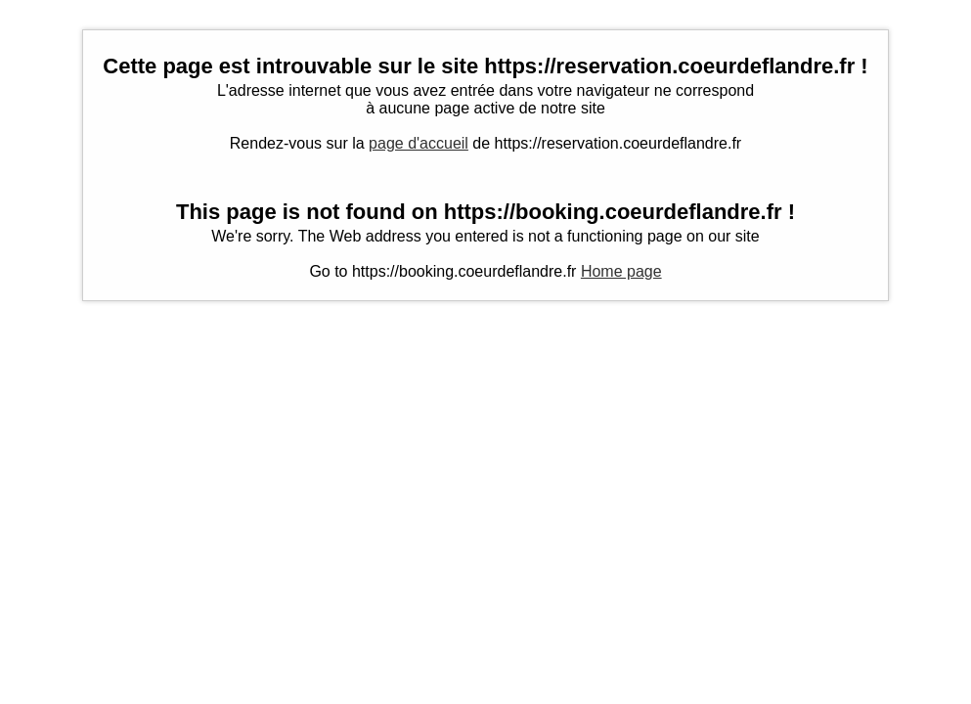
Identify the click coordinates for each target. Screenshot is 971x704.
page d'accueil (418, 143)
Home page (621, 271)
